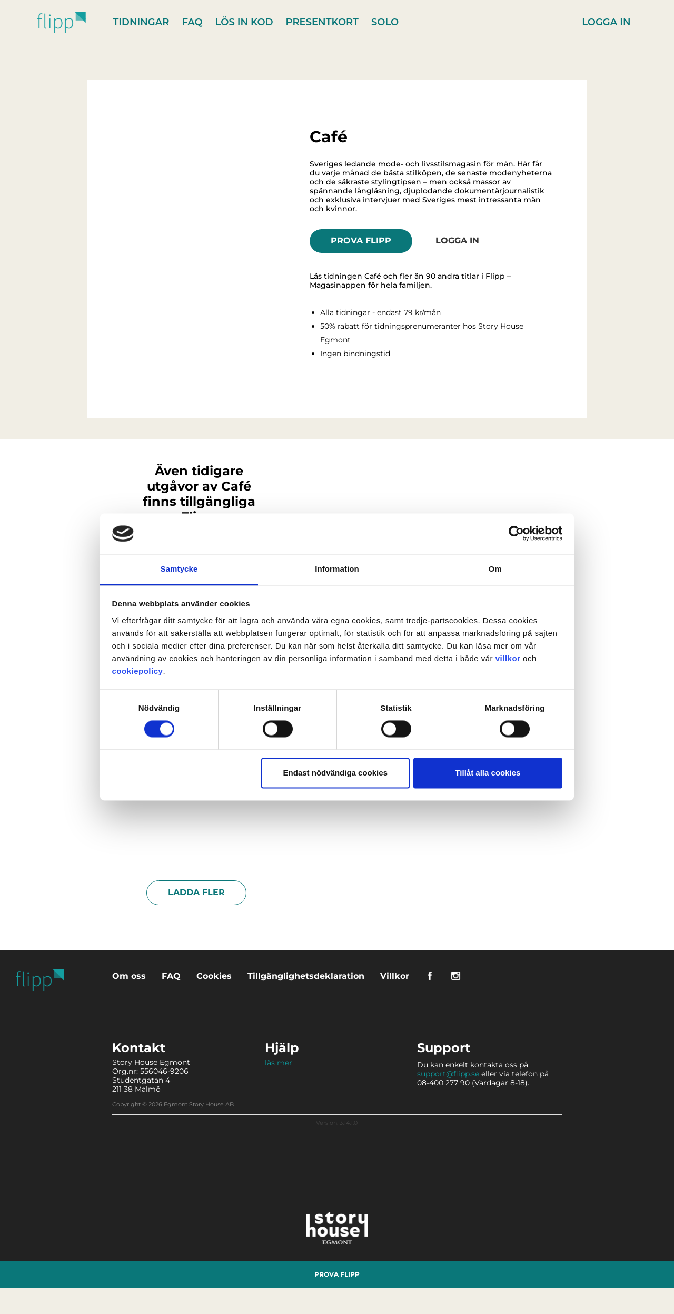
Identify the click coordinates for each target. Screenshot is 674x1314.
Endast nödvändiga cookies (335, 772)
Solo (385, 22)
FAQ (192, 22)
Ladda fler (196, 892)
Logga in (606, 22)
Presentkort (322, 22)
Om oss (129, 976)
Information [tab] (337, 568)
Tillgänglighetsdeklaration (305, 976)
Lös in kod (244, 22)
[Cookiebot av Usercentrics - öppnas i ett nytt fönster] (516, 534)
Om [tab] (494, 568)
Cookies (214, 976)
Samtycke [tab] (179, 568)
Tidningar (141, 22)
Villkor (394, 976)
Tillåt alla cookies (487, 772)
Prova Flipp (361, 241)
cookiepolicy (137, 670)
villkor (508, 658)
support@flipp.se (448, 1073)
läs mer (278, 1062)
